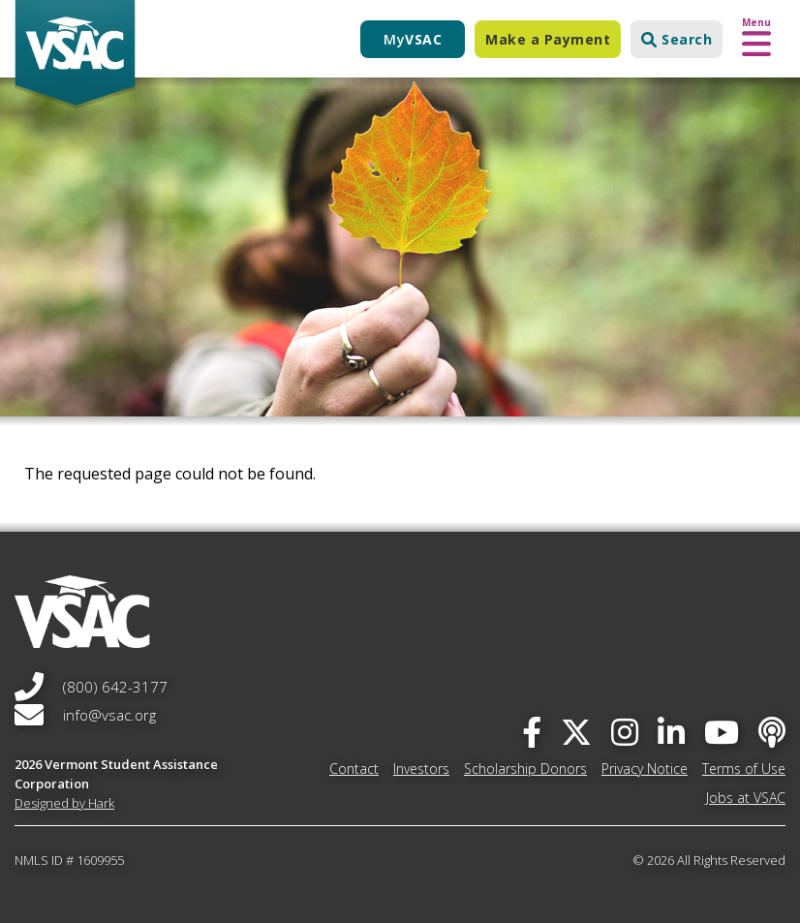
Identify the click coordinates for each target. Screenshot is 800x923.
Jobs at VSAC (745, 797)
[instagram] (624, 732)
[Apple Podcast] (771, 732)
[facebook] (531, 732)
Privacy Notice (644, 768)
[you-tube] (721, 732)
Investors (421, 768)
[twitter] (576, 732)
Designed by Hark (64, 803)
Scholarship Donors (525, 768)
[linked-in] (671, 732)
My (413, 39)
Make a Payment (547, 39)
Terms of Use (743, 768)
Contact (354, 768)
